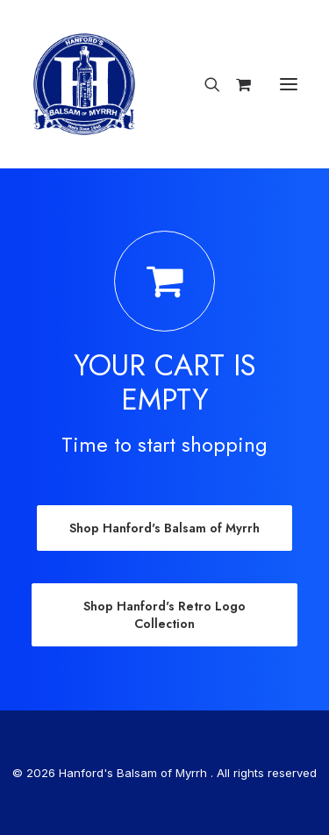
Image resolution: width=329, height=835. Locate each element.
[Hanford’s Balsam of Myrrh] (84, 84)
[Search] (204, 84)
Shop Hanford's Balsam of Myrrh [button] (164, 528)
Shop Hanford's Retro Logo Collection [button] (166, 614)
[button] (288, 84)
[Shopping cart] (235, 84)
